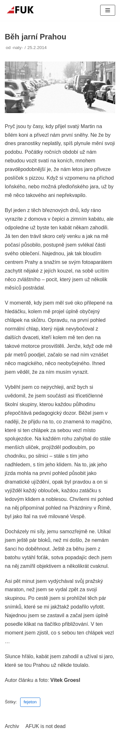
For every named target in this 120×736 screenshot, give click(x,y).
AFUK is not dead (45, 726)
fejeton (30, 701)
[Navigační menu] (107, 10)
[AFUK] (24, 10)
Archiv (12, 726)
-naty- (17, 47)
